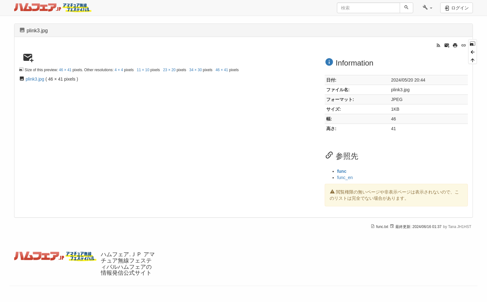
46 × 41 (65, 70)
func (342, 171)
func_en (345, 177)
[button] (427, 8)
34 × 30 (195, 70)
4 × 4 (119, 70)
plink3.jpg (35, 79)
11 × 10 (143, 70)
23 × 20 (169, 70)
